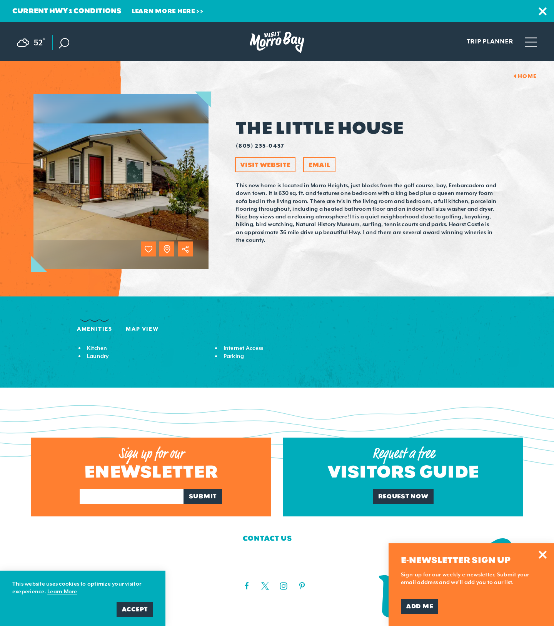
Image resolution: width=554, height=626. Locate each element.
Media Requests (65, 567)
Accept (135, 609)
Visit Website (265, 164)
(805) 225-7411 (261, 568)
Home (527, 76)
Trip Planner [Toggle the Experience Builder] (490, 41)
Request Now (403, 496)
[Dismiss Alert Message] (542, 11)
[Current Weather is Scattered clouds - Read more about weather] (35, 41)
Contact (49, 552)
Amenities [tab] (94, 328)
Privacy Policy (159, 567)
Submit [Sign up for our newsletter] (203, 496)
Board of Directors (170, 538)
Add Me (419, 606)
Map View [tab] (142, 328)
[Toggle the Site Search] (64, 42)
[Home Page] (277, 42)
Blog (137, 552)
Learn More (62, 591)
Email (319, 164)
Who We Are (56, 538)
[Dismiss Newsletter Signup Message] (542, 554)
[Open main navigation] (531, 41)
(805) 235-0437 (260, 145)
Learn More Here (163, 11)
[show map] (166, 248)
